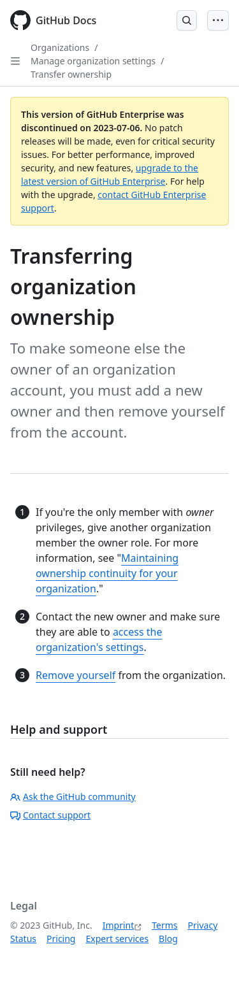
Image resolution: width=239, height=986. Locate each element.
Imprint (118, 925)
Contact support (50, 815)
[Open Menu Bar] (218, 20)
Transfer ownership (71, 74)
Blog (168, 938)
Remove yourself (75, 675)
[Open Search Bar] (187, 20)
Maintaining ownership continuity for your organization (107, 573)
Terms (164, 925)
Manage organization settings (93, 61)
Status (23, 938)
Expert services (116, 938)
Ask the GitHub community (73, 796)
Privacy (203, 925)
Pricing (61, 938)
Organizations (60, 47)
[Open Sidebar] (15, 61)
